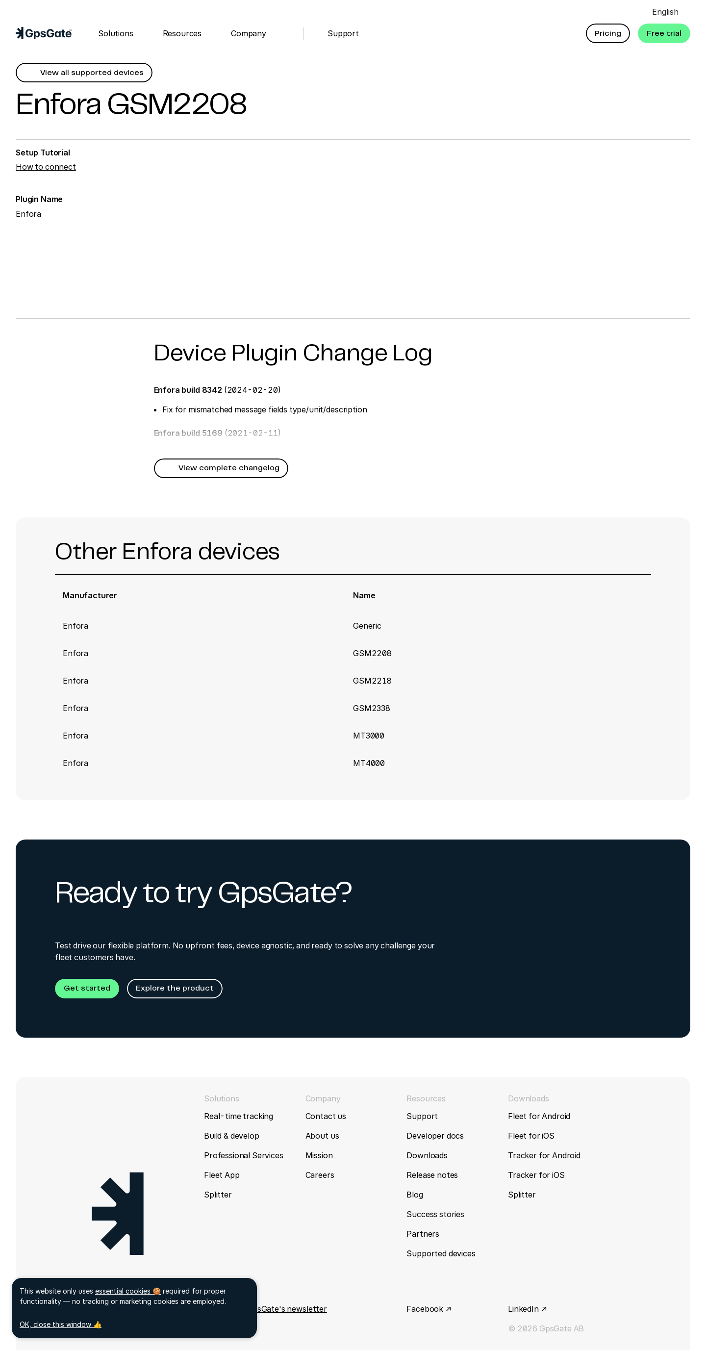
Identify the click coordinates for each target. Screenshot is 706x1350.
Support (422, 1116)
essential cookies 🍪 (128, 1291)
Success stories (435, 1214)
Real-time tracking (238, 1116)
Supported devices (440, 1253)
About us (322, 1136)
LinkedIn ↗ (527, 1309)
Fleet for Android (539, 1116)
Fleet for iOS (531, 1136)
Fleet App (222, 1175)
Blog (414, 1194)
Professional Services (243, 1155)
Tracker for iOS (536, 1175)
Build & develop (231, 1136)
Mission (319, 1155)
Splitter (218, 1194)
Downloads (427, 1155)
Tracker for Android (544, 1155)
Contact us (325, 1116)
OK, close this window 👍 (60, 1324)
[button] (608, 33)
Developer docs (435, 1136)
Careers (319, 1175)
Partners (422, 1234)
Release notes (432, 1175)
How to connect (46, 167)
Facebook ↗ (428, 1309)
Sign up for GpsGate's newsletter (265, 1309)
